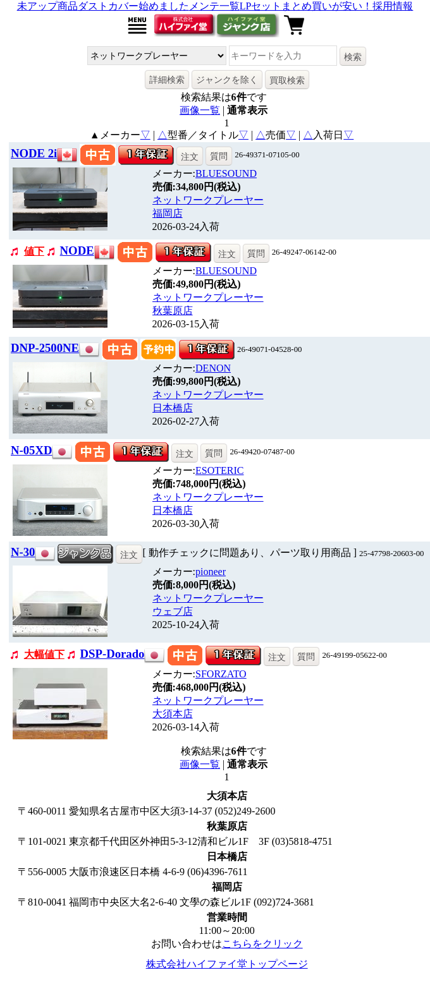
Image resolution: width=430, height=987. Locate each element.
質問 (219, 156)
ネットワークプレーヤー (208, 200)
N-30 (23, 552)
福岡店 (167, 213)
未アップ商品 (47, 6)
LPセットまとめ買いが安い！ (306, 6)
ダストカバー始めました (133, 6)
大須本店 (172, 713)
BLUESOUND (226, 173)
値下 (34, 251)
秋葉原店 (172, 310)
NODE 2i (34, 153)
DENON (213, 368)
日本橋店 (172, 408)
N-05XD (31, 450)
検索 (353, 57)
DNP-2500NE (45, 347)
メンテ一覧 (214, 6)
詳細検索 (167, 80)
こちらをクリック (262, 943)
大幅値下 (44, 654)
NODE (77, 250)
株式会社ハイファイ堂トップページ (227, 964)
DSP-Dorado (112, 653)
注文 (190, 157)
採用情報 (392, 6)
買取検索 (287, 80)
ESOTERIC (219, 470)
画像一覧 (200, 110)
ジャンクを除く (227, 80)
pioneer (210, 571)
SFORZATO (221, 674)
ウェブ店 (172, 611)
